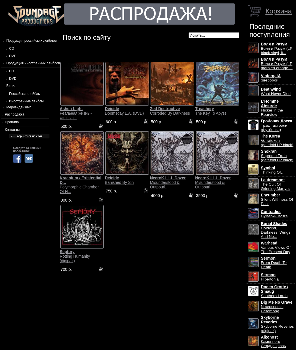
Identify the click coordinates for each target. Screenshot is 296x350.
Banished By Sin (119, 180)
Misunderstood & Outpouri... (168, 182)
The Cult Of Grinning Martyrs (275, 184)
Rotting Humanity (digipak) (75, 256)
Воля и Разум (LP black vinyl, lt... (276, 48)
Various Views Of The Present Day (275, 247)
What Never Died (276, 91)
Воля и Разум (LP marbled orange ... (277, 63)
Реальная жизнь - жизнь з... (76, 113)
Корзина (278, 11)
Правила (12, 122)
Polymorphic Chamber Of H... (80, 185)
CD (11, 49)
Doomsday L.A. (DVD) (124, 111)
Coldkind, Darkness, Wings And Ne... (275, 230)
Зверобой (271, 78)
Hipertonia (270, 277)
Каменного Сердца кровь (273, 341)
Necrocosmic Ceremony (276, 306)
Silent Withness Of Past (277, 199)
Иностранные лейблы (26, 101)
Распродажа (14, 114)
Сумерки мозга (274, 214)
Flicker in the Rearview (272, 108)
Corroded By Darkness (170, 111)
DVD (12, 56)
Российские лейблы (25, 94)
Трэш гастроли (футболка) (276, 125)
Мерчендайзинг (18, 107)
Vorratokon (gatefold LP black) (277, 140)
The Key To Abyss (211, 111)
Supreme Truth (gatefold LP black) (277, 155)
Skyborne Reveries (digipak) (277, 324)
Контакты (12, 130)
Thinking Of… (273, 170)
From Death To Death (274, 262)
